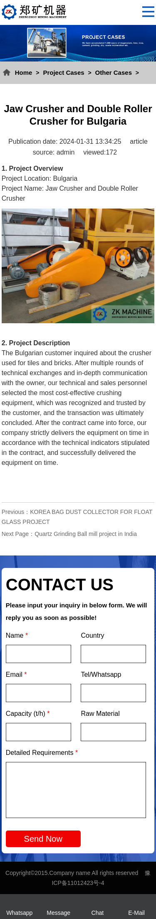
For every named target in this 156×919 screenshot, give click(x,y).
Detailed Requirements (42, 752)
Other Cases (113, 72)
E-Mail (136, 912)
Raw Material (100, 713)
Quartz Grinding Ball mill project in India (86, 534)
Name (17, 635)
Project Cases (63, 72)
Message (58, 912)
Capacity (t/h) (28, 713)
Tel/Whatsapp (101, 674)
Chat (98, 912)
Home (23, 72)
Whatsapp (19, 912)
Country (92, 635)
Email (16, 674)
